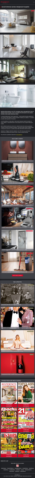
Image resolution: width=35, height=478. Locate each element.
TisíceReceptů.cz (12, 469)
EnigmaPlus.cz (6, 469)
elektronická (9, 406)
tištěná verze (9, 404)
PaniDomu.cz (17, 471)
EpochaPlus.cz (31, 468)
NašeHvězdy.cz (3, 468)
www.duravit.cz (19, 134)
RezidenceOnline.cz (28, 469)
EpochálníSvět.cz (25, 468)
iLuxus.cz (22, 469)
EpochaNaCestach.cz (18, 468)
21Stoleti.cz (18, 469)
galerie (33, 10)
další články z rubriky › (17, 275)
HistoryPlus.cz (11, 471)
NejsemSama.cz (23, 471)
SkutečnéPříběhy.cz (10, 468)
